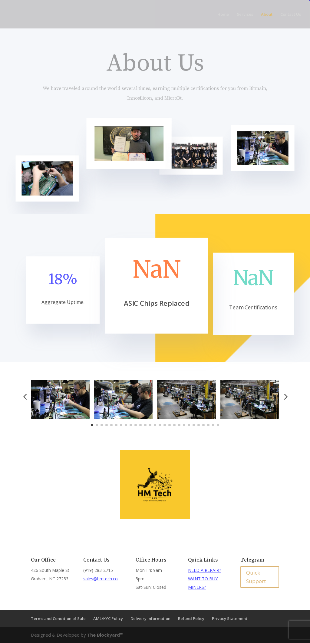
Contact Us (290, 14)
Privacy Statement (229, 618)
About (266, 14)
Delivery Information (150, 618)
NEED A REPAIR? (204, 570)
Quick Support (256, 577)
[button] (25, 397)
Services (245, 14)
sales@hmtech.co (100, 579)
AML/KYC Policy (108, 618)
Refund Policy (191, 618)
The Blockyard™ (105, 635)
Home (223, 14)
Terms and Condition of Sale (58, 618)
